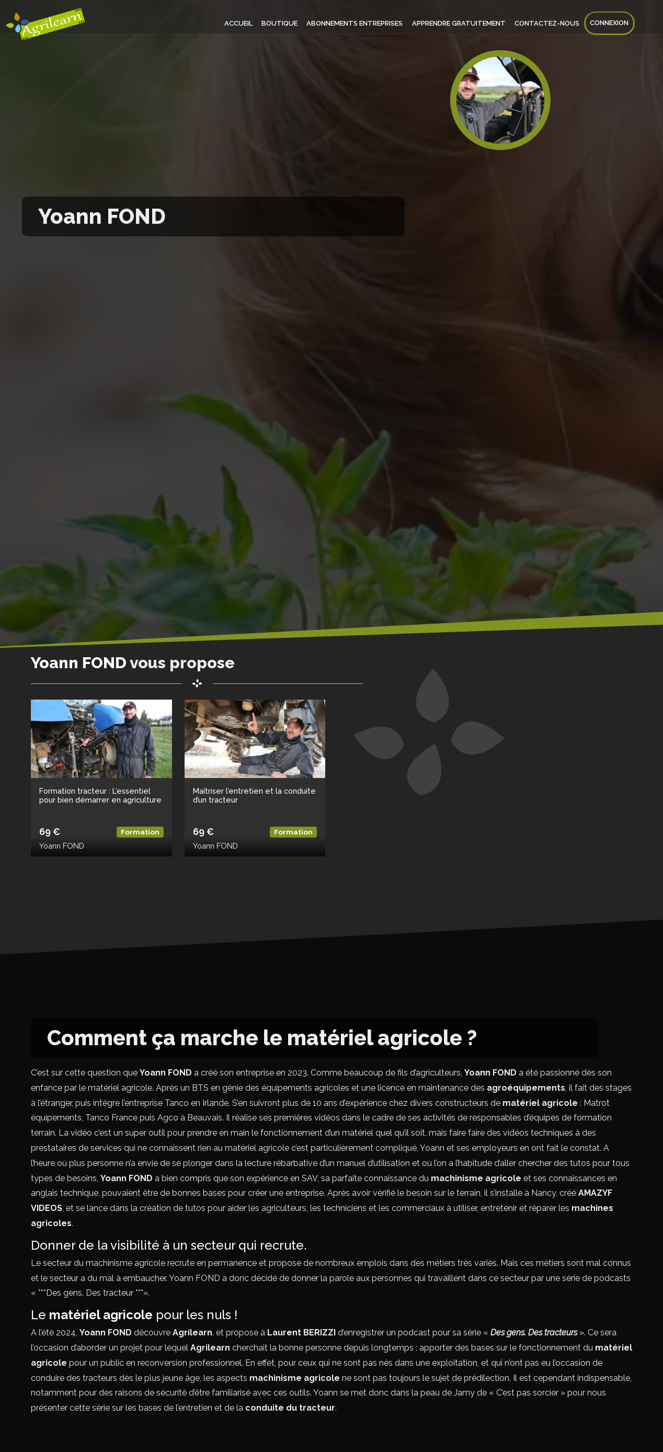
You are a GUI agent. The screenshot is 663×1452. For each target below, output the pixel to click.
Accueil (242, 23)
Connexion (609, 23)
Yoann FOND (61, 845)
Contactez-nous (548, 23)
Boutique (283, 23)
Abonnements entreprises (357, 23)
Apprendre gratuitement (460, 23)
